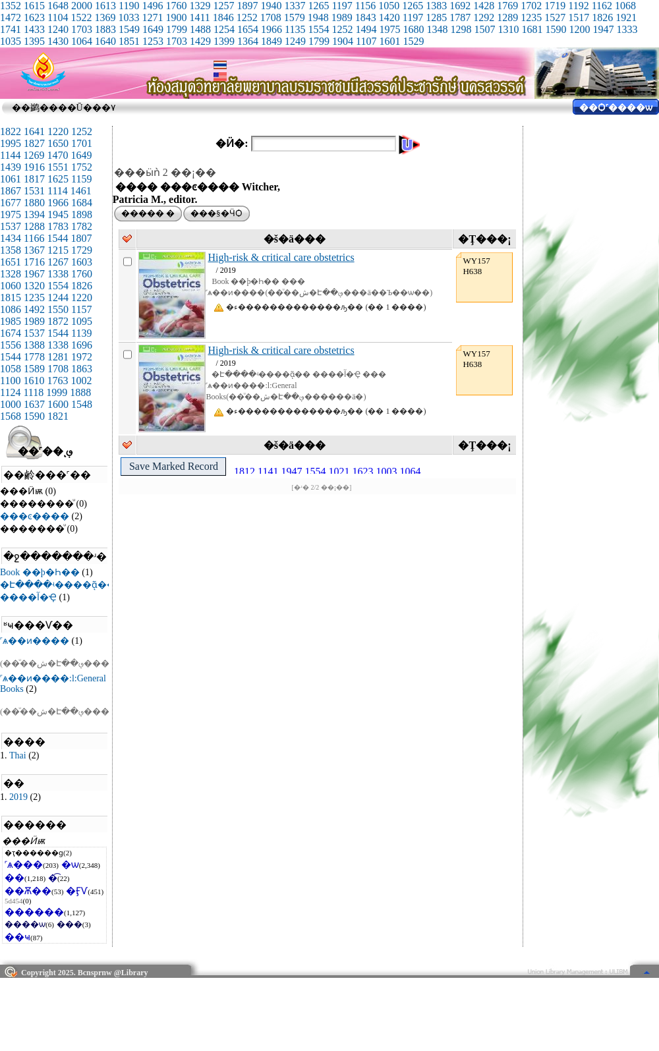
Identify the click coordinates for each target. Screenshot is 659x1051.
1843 (365, 17)
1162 (602, 5)
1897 (247, 5)
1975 (389, 29)
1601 (389, 41)
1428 (483, 5)
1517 (578, 17)
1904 (342, 41)
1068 (625, 5)
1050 (388, 5)
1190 (129, 5)
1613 (105, 5)
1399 (224, 41)
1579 (294, 17)
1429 (200, 41)
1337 (294, 5)
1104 (57, 17)
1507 (484, 29)
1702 (531, 5)
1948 (318, 17)
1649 (152, 29)
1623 (34, 17)
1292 (483, 17)
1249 (295, 41)
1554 (318, 29)
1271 (152, 17)
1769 (507, 5)
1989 (342, 17)
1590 (555, 29)
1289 (507, 17)
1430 (58, 41)
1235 (531, 17)
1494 (365, 29)
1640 (105, 41)
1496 (152, 5)
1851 (129, 41)
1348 (436, 29)
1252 (247, 17)
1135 (295, 29)
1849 (271, 41)
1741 (10, 29)
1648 (58, 5)
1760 (175, 5)
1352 (10, 5)
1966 (271, 29)
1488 (200, 29)
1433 (34, 29)
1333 (626, 29)
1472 (10, 17)
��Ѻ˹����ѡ (615, 108)
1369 (104, 17)
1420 (389, 17)
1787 (460, 17)
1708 (270, 17)
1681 (531, 29)
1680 (413, 29)
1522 (81, 17)
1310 (508, 29)
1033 (128, 17)
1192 (578, 5)
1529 (413, 41)
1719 (554, 5)
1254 (224, 29)
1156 (365, 5)
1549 (129, 29)
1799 (176, 29)
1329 (199, 5)
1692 (460, 5)
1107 (366, 41)
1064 (81, 41)
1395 (34, 41)
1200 (579, 29)
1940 (270, 5)
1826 (602, 17)
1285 (436, 17)
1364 (247, 41)
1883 (105, 29)
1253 (152, 41)
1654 (247, 29)
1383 (436, 5)
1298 (460, 29)
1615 (34, 5)
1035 (10, 41)
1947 (603, 29)
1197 (341, 5)
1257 (223, 5)
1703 (81, 29)
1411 (199, 17)
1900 (175, 17)
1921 (626, 17)
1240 (58, 29)
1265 (318, 5)
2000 (81, 5)
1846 (223, 17)
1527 (554, 17)
